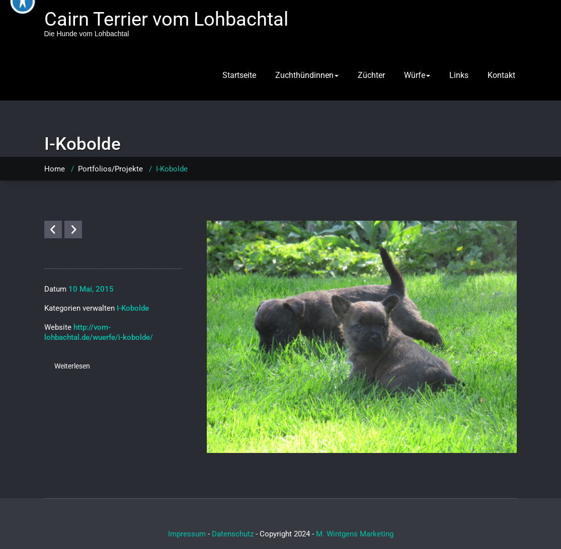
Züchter (371, 75)
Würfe (417, 75)
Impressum (187, 533)
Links (458, 75)
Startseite (239, 75)
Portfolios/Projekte (110, 168)
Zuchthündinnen (307, 75)
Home (54, 168)
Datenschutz (233, 533)
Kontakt (501, 75)
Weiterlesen (72, 366)
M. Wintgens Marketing (354, 533)
